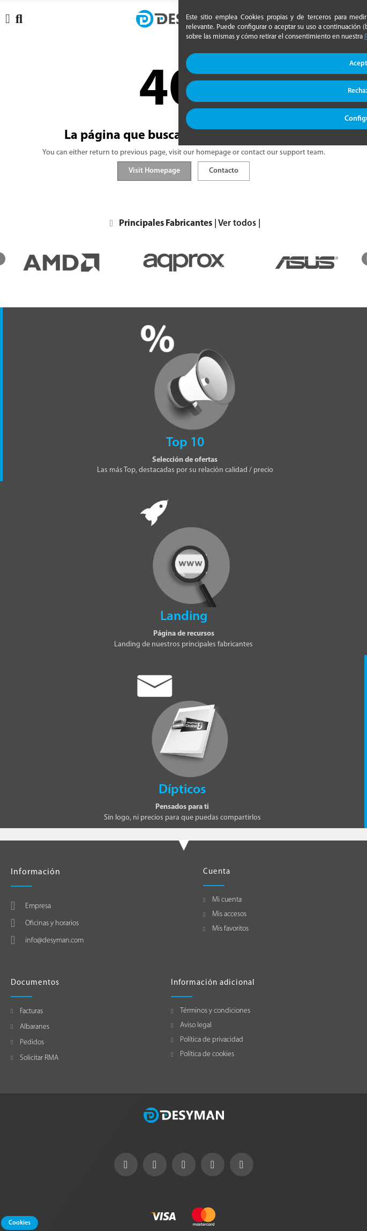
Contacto (223, 171)
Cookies (20, 1223)
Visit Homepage (154, 171)
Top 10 (185, 442)
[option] (61, 262)
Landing (183, 616)
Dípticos (182, 790)
